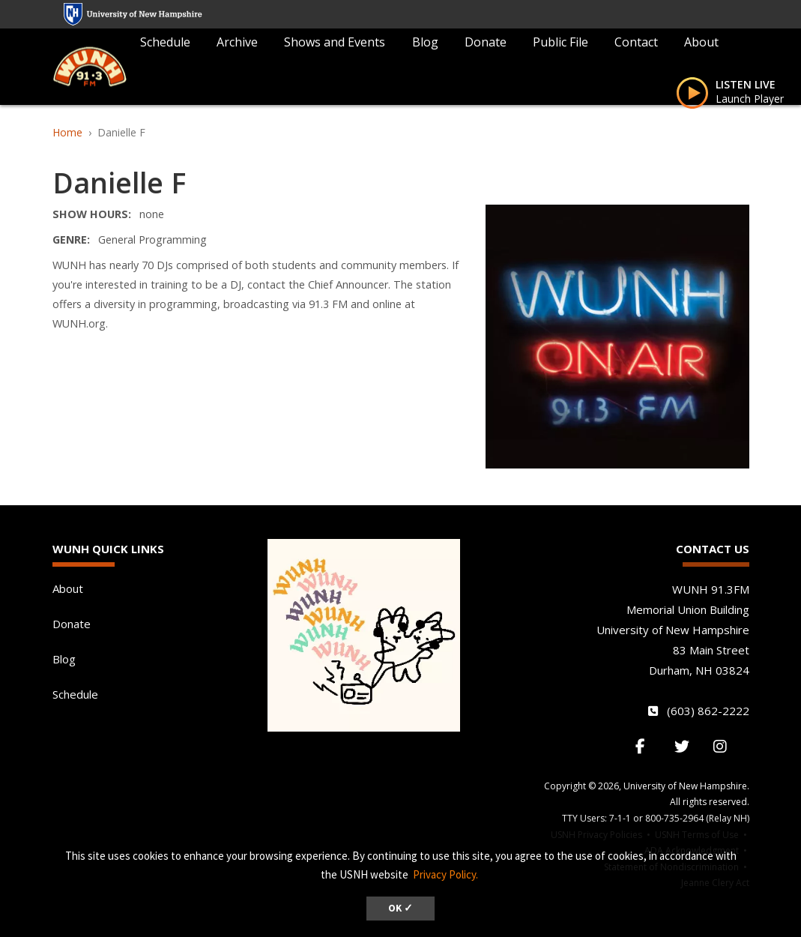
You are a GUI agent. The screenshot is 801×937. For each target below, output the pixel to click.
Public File (560, 42)
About (701, 42)
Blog (425, 42)
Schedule (165, 42)
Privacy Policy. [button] (445, 874)
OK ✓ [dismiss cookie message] (400, 908)
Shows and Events (334, 42)
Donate (486, 42)
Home (67, 132)
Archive (237, 42)
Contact (636, 42)
